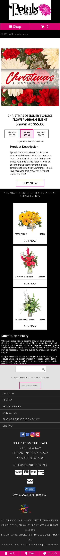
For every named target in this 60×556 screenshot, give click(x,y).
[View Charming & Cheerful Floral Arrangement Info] (30, 261)
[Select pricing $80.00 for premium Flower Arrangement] (41, 134)
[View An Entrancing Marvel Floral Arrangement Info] (30, 303)
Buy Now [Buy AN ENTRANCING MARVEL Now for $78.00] (30, 326)
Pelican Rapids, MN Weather (16, 535)
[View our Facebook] (22, 435)
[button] (30, 490)
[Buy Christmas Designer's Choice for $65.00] (30, 183)
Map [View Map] (30, 553)
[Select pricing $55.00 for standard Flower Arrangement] (12, 134)
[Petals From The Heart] (30, 19)
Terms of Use (51, 544)
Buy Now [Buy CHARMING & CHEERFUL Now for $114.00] (30, 283)
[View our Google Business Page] (27, 435)
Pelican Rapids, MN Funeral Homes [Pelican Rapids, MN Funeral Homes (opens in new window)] (20, 520)
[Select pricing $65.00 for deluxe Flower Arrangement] (27, 134)
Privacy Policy (10, 544)
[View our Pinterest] (37, 435)
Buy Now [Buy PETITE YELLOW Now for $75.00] (30, 241)
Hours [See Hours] (50, 553)
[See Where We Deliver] (30, 385)
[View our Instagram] (32, 435)
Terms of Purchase (30, 544)
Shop (15, 26)
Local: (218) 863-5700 (30, 458)
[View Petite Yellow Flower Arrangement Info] (30, 218)
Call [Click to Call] (10, 553)
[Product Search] (30, 369)
